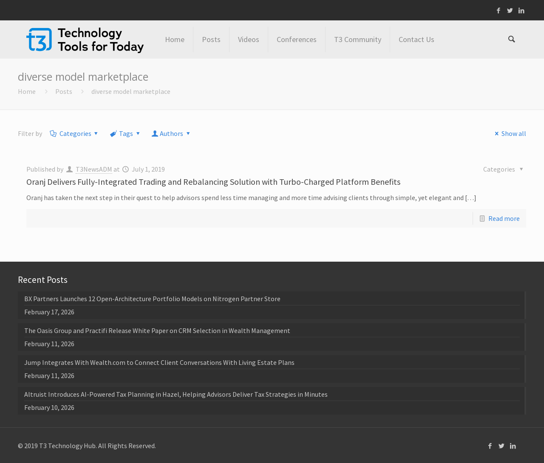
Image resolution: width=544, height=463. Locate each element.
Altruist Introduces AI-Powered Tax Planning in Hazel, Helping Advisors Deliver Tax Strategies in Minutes (176, 394)
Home (27, 91)
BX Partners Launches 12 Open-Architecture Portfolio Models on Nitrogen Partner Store (152, 298)
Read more (504, 218)
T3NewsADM (94, 169)
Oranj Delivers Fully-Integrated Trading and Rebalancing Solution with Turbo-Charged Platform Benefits (213, 181)
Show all (509, 133)
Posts (63, 91)
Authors (171, 133)
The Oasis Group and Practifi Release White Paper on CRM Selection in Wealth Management (157, 330)
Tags (125, 133)
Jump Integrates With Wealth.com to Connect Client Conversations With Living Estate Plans (159, 362)
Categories (74, 133)
